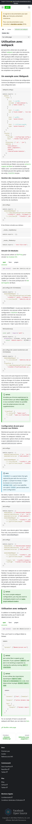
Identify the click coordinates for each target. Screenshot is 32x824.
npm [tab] (4, 262)
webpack (10, 52)
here (27, 721)
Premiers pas (5, 751)
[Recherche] (29, 7)
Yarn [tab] (10, 262)
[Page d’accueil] (3, 29)
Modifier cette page (8, 727)
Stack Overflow (6, 767)
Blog (2, 782)
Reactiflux (5, 769)
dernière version (16, 24)
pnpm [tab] (16, 262)
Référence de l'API (7, 757)
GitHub (4, 785)
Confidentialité (6, 797)
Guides (3, 754)
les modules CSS (12, 257)
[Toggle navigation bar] (2, 7)
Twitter (4, 772)
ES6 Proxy (20, 255)
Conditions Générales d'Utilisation (13, 800)
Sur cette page (7, 37)
